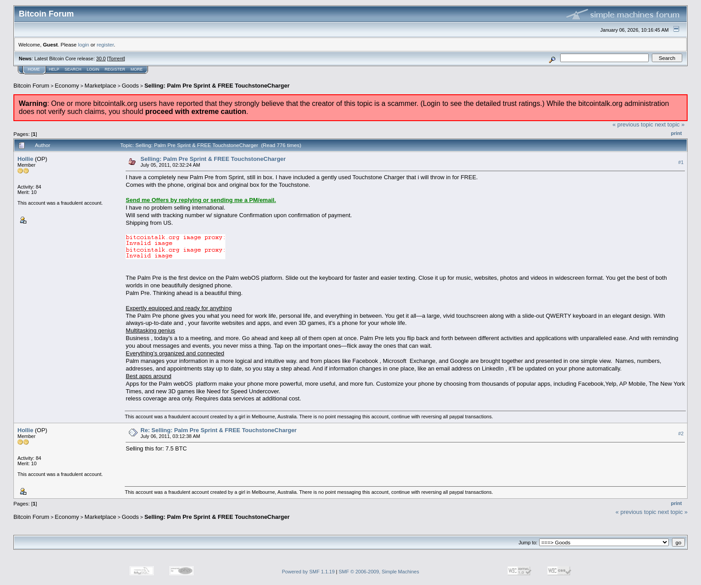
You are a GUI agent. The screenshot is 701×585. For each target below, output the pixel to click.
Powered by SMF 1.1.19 (308, 571)
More (137, 69)
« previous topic (632, 124)
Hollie (25, 159)
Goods (130, 85)
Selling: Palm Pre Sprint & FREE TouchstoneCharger (217, 85)
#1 (681, 162)
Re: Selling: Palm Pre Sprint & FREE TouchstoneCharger (218, 430)
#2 (681, 433)
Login (93, 69)
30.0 (101, 58)
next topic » (670, 124)
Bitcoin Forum (31, 85)
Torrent (116, 58)
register (105, 44)
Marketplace (100, 85)
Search (73, 69)
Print (676, 133)
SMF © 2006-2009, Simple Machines (379, 571)
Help (54, 69)
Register (115, 69)
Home (34, 69)
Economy (67, 85)
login (83, 44)
